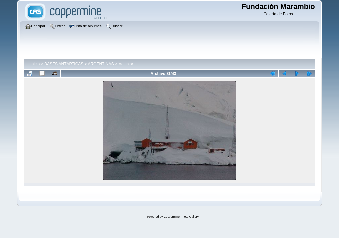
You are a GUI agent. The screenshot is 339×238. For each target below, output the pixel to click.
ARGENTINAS (101, 64)
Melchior (125, 64)
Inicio (35, 64)
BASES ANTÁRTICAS (63, 64)
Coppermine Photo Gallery (181, 216)
